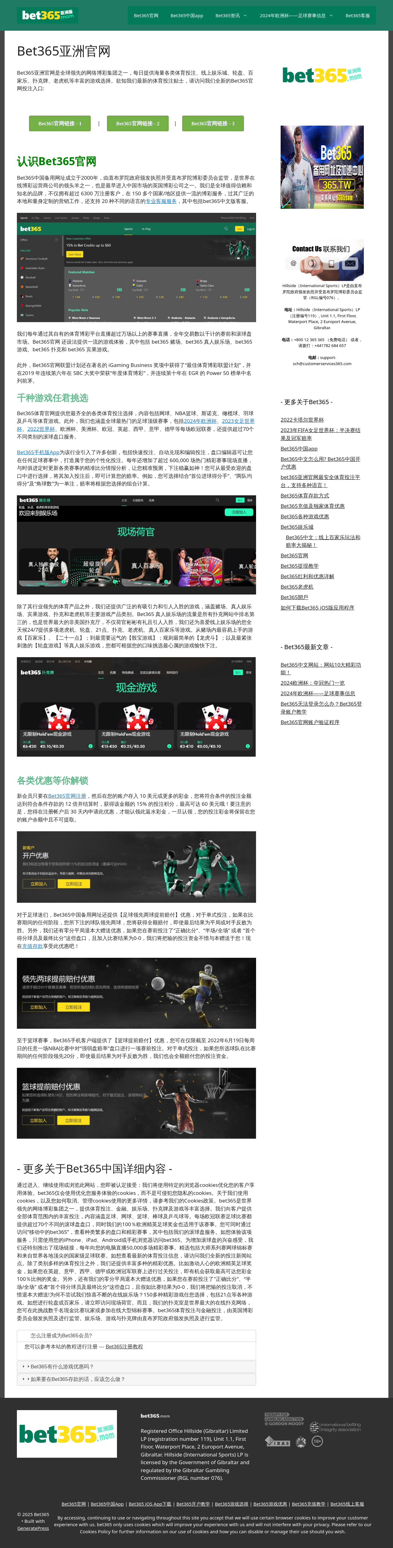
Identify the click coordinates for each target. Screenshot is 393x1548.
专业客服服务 (161, 201)
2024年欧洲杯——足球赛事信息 (299, 15)
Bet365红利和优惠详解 (307, 576)
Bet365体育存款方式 (305, 495)
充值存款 (32, 945)
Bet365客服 (358, 15)
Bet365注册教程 (124, 1347)
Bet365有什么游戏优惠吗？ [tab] (57, 1367)
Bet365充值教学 (308, 1504)
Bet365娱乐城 (297, 526)
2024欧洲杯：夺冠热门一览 (313, 682)
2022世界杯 (41, 428)
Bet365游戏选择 (231, 1504)
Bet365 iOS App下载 (150, 1504)
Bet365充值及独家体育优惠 (313, 505)
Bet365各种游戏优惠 (305, 516)
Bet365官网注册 (67, 795)
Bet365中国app (187, 15)
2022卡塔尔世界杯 (302, 419)
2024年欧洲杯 (200, 420)
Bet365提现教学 (300, 565)
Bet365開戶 (294, 597)
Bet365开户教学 (193, 1504)
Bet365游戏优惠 (270, 1504)
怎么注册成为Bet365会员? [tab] (56, 1336)
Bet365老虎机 (297, 586)
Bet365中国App (107, 1504)
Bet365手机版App (38, 452)
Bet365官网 (146, 15)
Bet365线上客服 (347, 1504)
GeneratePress (33, 1528)
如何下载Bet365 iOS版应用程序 (317, 607)
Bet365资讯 (235, 15)
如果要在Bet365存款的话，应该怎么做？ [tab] (73, 1379)
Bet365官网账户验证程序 (310, 722)
